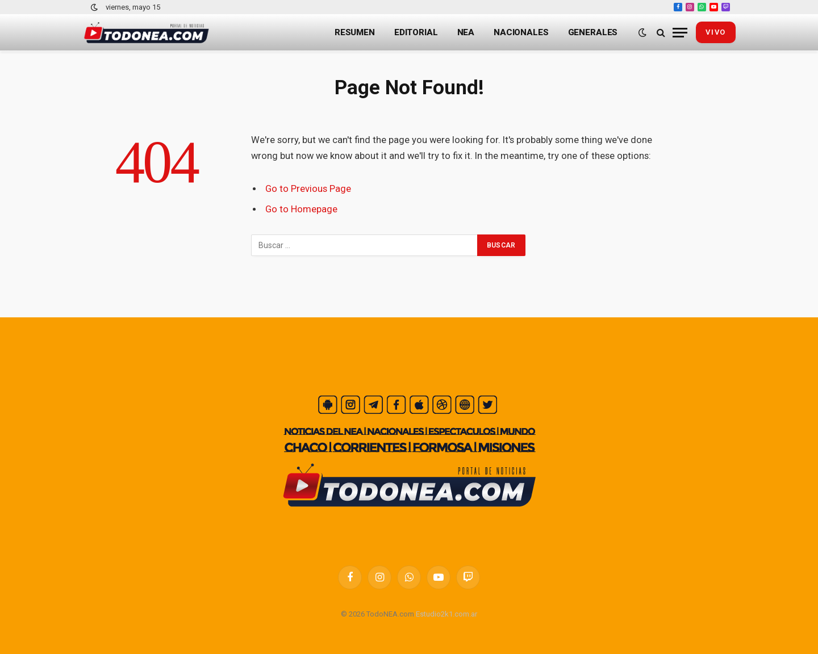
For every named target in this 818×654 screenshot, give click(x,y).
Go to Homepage (301, 209)
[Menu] (680, 32)
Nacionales (521, 32)
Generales (593, 32)
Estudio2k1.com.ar (446, 614)
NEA (466, 32)
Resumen (355, 32)
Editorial (416, 32)
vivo (716, 32)
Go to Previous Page (308, 188)
